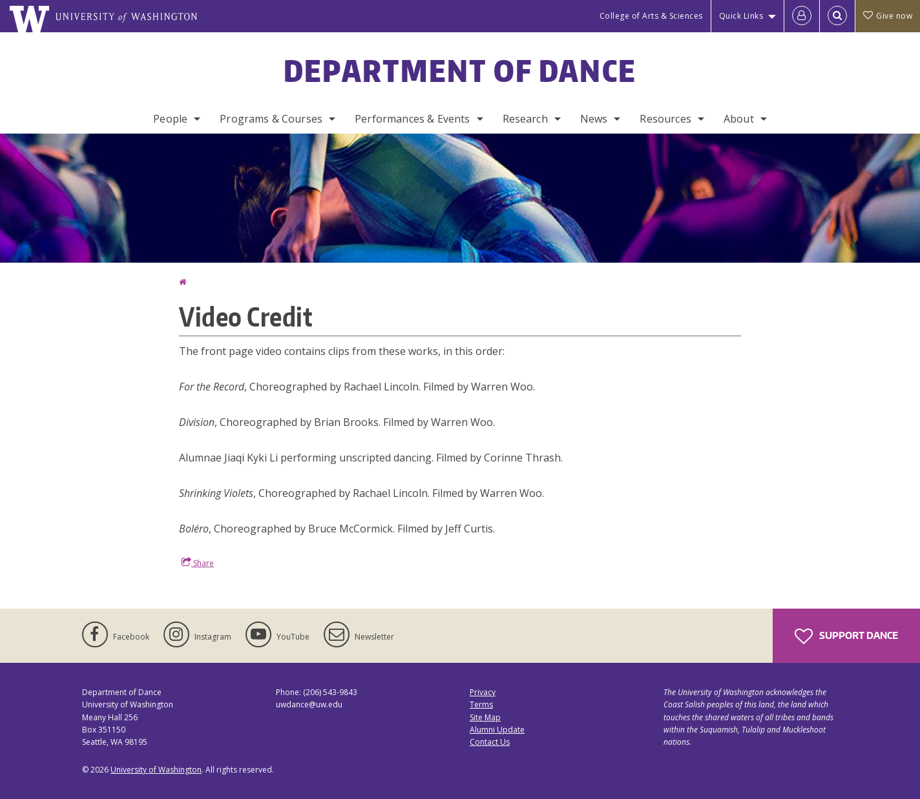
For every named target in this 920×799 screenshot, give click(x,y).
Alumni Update (497, 729)
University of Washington (156, 769)
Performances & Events (412, 119)
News (594, 119)
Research (525, 119)
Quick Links (741, 15)
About (739, 119)
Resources (665, 119)
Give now (887, 15)
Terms (481, 704)
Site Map (485, 717)
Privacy (483, 692)
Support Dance (846, 636)
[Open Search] (837, 16)
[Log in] (801, 16)
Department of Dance (460, 70)
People (170, 119)
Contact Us (490, 741)
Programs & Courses (271, 119)
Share (198, 563)
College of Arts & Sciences (651, 15)
